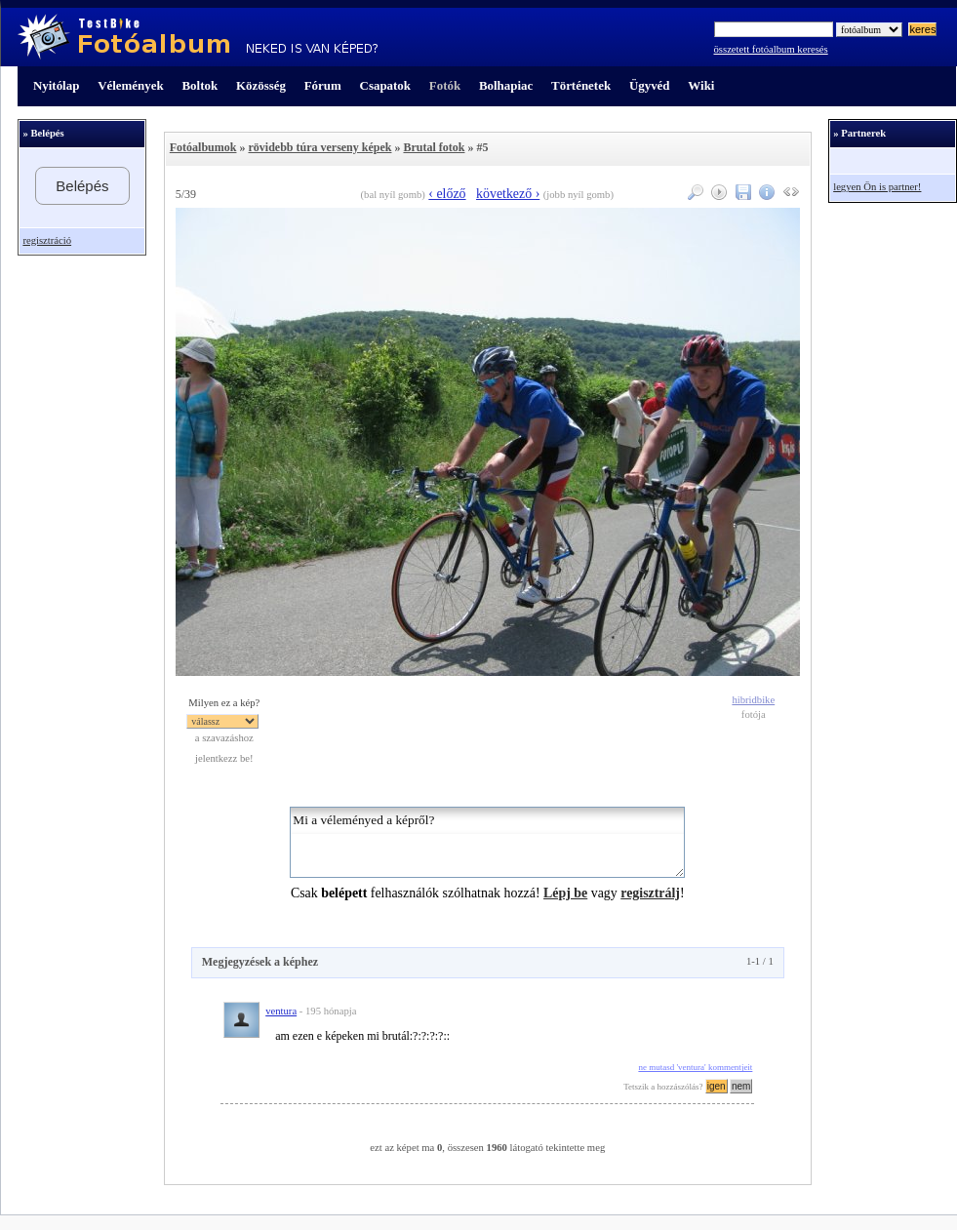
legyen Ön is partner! (877, 186)
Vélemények (131, 85)
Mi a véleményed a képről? (487, 842)
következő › (507, 193)
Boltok (199, 85)
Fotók (444, 85)
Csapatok (385, 85)
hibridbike (753, 699)
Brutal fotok (433, 147)
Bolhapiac (506, 85)
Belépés (82, 186)
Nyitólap (56, 85)
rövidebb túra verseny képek (319, 147)
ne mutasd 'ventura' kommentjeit (695, 1067)
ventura (281, 1011)
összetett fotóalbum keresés (771, 49)
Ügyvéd (649, 85)
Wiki (701, 85)
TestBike (198, 37)
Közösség (261, 85)
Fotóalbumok (203, 147)
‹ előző (446, 193)
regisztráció (46, 240)
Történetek (581, 85)
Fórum (322, 85)
